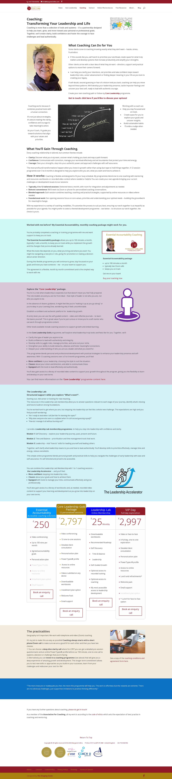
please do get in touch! (77, 709)
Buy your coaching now (112, 278)
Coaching (83, 8)
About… (132, 8)
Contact (92, 8)
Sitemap (74, 770)
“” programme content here (84, 379)
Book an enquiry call (41, 594)
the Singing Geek (45, 776)
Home (60, 8)
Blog (139, 8)
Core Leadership (71, 8)
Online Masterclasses (105, 8)
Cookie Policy (50, 770)
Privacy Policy (63, 770)
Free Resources (121, 8)
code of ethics (97, 714)
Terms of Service (86, 770)
